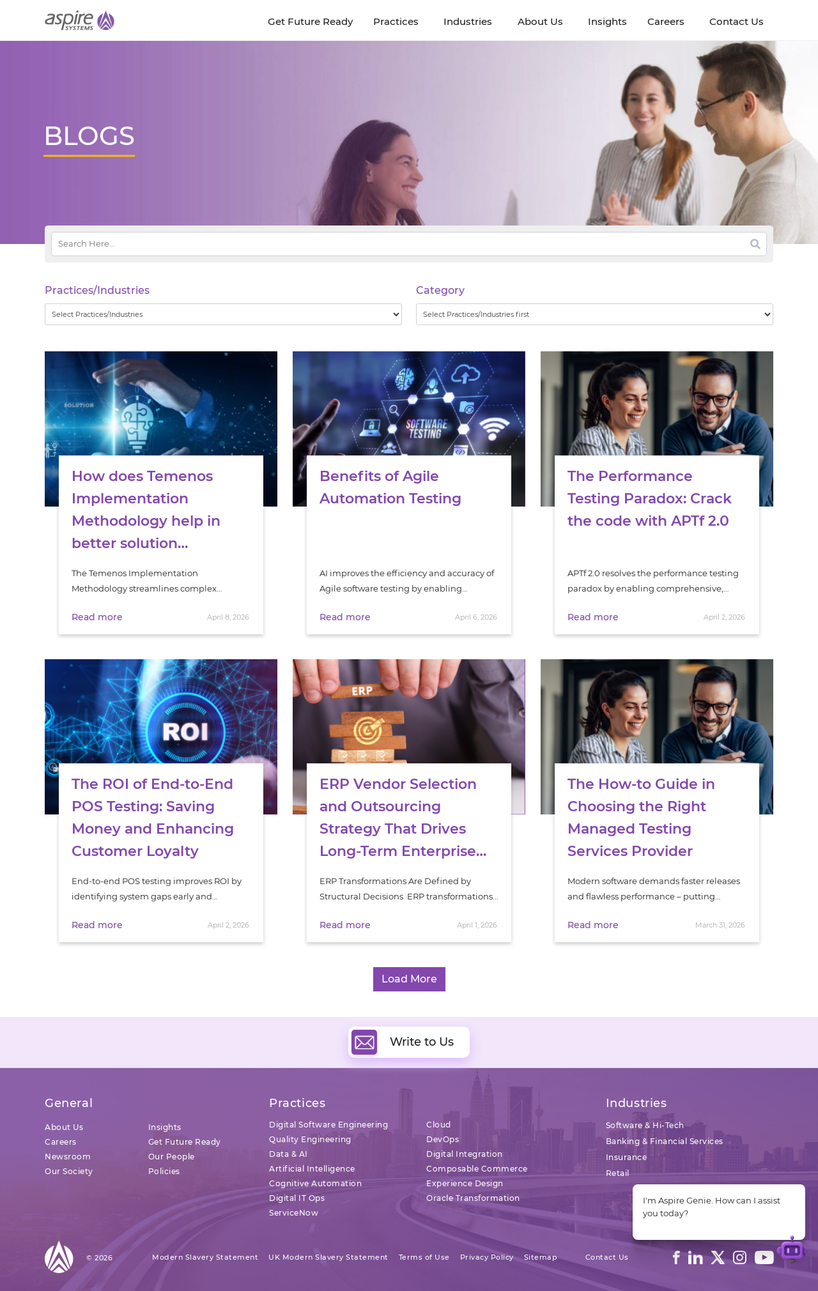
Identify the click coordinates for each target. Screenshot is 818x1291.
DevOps (442, 1139)
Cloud (438, 1124)
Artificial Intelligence (312, 1168)
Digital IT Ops (297, 1198)
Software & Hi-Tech (645, 1125)
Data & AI (288, 1154)
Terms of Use (424, 1257)
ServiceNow (293, 1213)
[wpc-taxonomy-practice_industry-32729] (223, 314)
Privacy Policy (487, 1257)
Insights (164, 1127)
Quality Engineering (310, 1139)
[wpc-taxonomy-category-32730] (594, 314)
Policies (164, 1171)
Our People (171, 1156)
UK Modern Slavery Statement (328, 1257)
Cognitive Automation (315, 1183)
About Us (64, 1127)
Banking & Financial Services (664, 1141)
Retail (617, 1173)
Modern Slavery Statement (205, 1257)
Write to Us (402, 1042)
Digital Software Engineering (328, 1124)
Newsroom (68, 1156)
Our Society (69, 1171)
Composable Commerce (477, 1168)
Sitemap (541, 1257)
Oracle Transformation (473, 1198)
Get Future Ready (184, 1142)
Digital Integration (464, 1154)
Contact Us (607, 1257)
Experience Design (465, 1183)
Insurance (626, 1157)
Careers (61, 1142)
